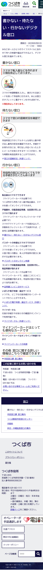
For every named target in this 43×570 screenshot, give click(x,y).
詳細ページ (15, 509)
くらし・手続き (14, 13)
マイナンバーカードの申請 (15, 344)
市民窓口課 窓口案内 (13, 359)
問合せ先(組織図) (11, 537)
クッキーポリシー (11, 545)
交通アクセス (9, 529)
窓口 (34, 13)
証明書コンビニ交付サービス (16, 287)
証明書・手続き (25, 13)
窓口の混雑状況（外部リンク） (17, 159)
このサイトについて (14, 452)
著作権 (8, 463)
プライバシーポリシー (15, 457)
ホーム (5, 13)
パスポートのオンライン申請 (16, 261)
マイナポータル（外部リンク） (17, 321)
